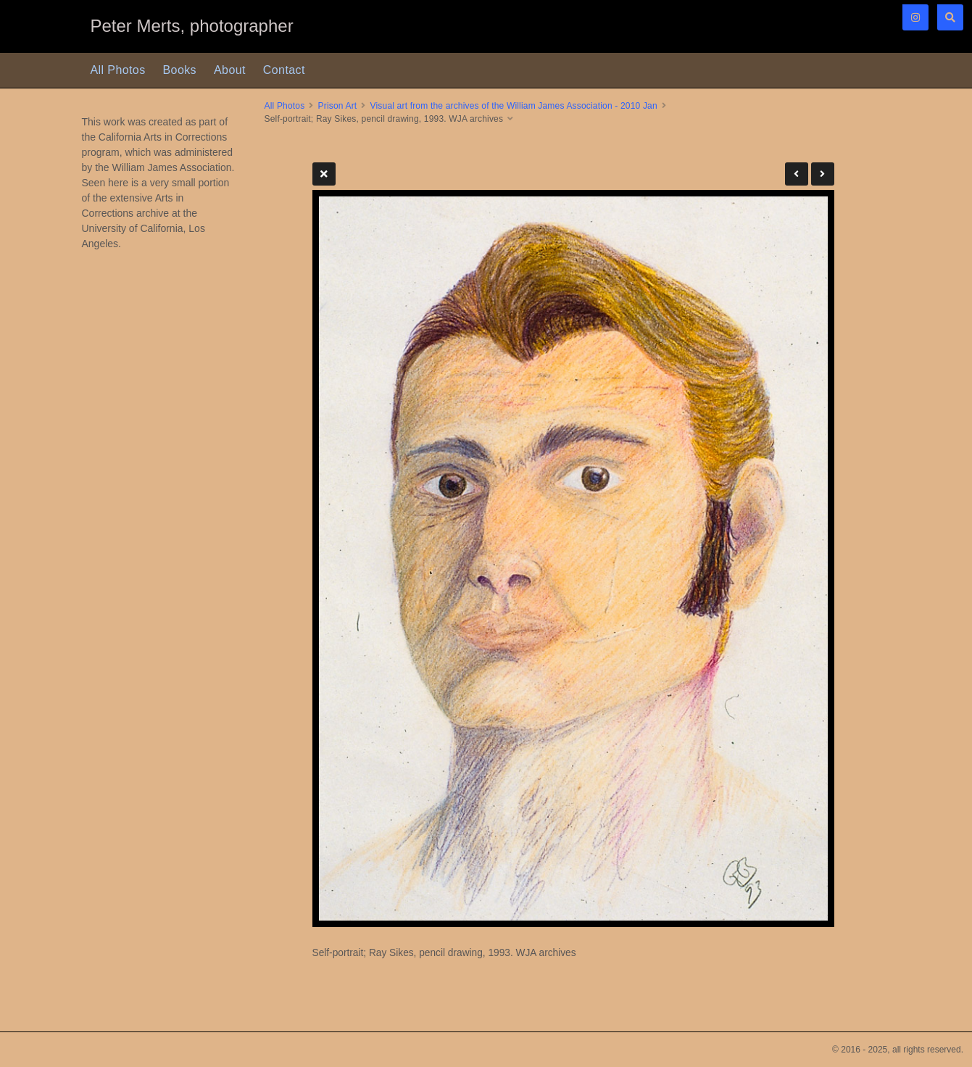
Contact (284, 70)
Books (179, 70)
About (230, 70)
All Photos (118, 70)
